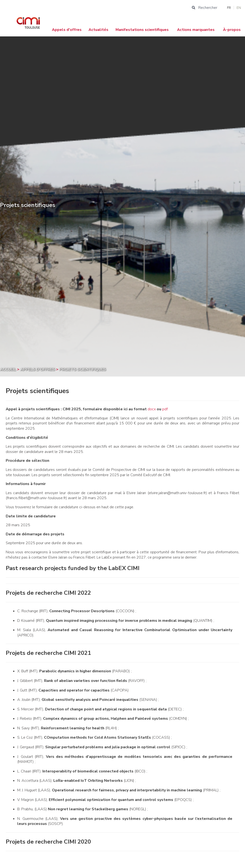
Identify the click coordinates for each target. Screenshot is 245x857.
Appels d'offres (67, 29)
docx (152, 409)
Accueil (8, 369)
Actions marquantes (196, 29)
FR (229, 8)
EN (239, 8)
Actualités (98, 29)
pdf (165, 409)
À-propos (232, 29)
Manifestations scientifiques (142, 29)
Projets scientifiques (82, 369)
